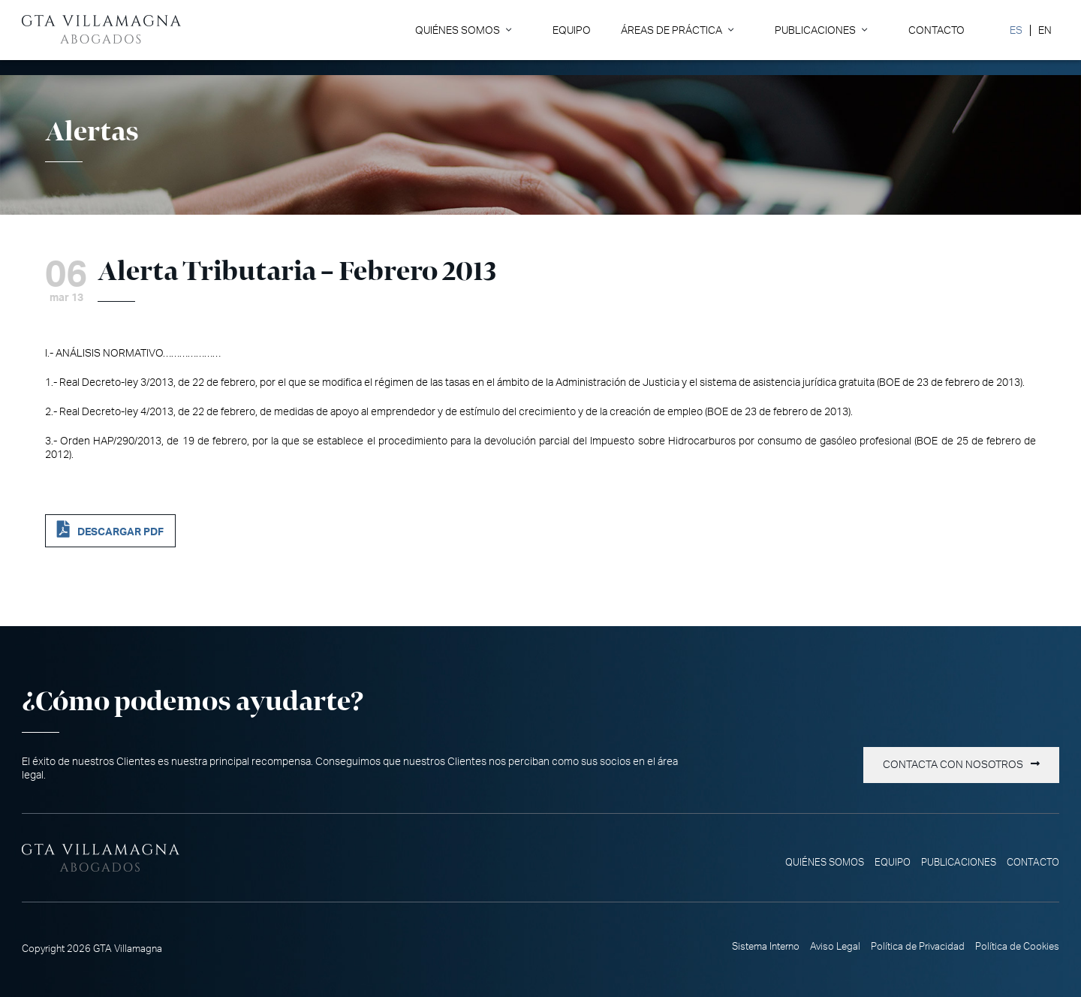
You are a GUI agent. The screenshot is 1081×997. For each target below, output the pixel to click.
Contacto (936, 30)
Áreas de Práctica (671, 30)
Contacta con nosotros (953, 765)
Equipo (572, 30)
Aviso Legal (835, 946)
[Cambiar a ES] (1016, 30)
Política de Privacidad (918, 946)
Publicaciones (815, 30)
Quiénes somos (457, 30)
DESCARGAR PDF (120, 532)
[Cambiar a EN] (1044, 30)
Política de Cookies (1017, 946)
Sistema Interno (765, 946)
